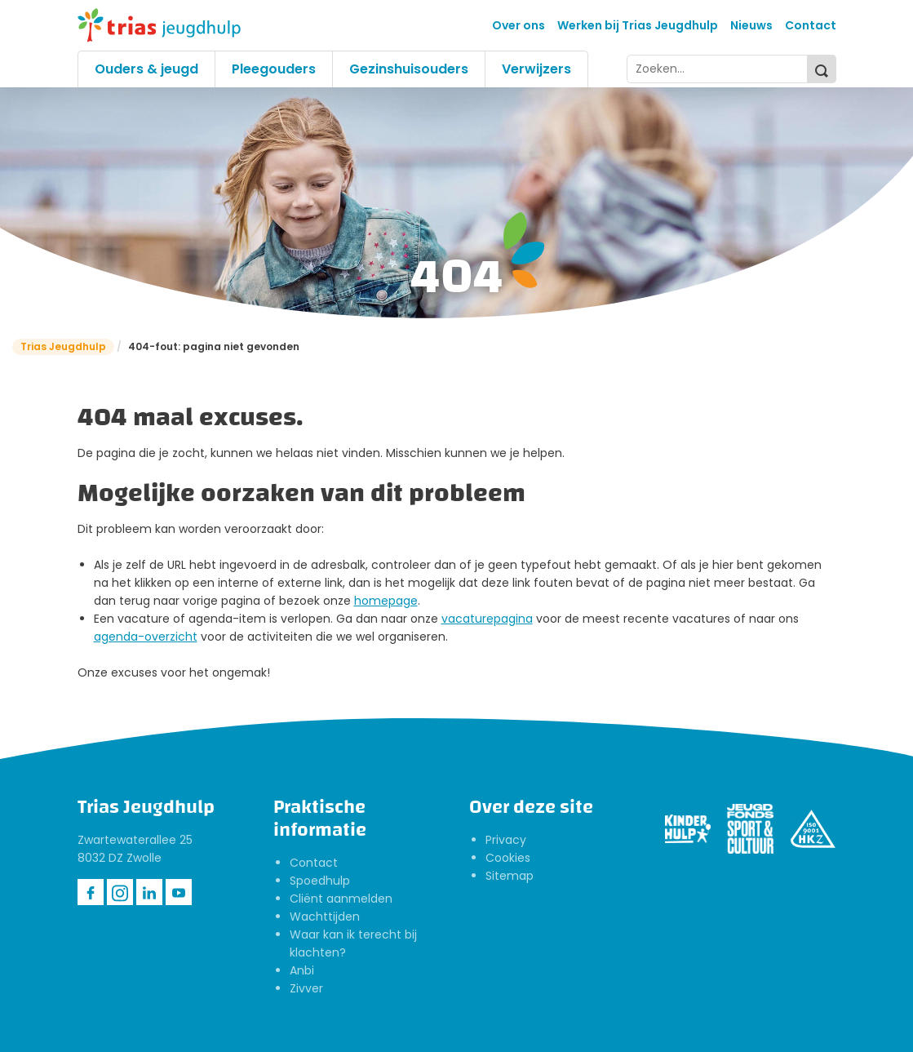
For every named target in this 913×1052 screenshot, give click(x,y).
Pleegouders (274, 69)
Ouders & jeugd (146, 69)
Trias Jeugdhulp (63, 346)
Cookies (507, 858)
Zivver (306, 988)
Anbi (302, 970)
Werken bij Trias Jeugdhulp (637, 25)
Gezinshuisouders (408, 69)
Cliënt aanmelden (341, 898)
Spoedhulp (320, 880)
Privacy (505, 840)
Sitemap (509, 876)
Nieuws (751, 25)
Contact (810, 25)
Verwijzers (536, 69)
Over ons (518, 25)
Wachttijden (325, 916)
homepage (386, 601)
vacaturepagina (487, 618)
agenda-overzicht (145, 636)
